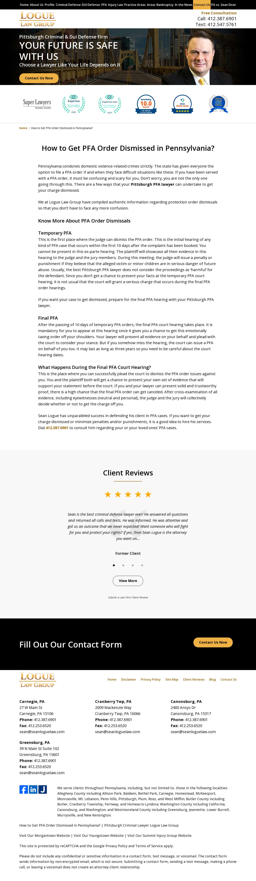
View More (128, 580)
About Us (36, 5)
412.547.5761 (222, 24)
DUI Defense (91, 5)
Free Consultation (219, 12)
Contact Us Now (39, 78)
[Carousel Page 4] (142, 565)
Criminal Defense (68, 5)
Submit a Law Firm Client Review (128, 597)
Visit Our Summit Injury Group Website (159, 835)
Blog (212, 679)
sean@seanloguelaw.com (41, 731)
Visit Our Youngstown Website (99, 835)
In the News (183, 5)
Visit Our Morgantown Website (44, 835)
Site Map (171, 679)
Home (24, 5)
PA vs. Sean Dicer (223, 5)
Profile (49, 5)
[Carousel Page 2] (123, 565)
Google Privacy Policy (110, 846)
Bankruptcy (165, 5)
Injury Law (115, 5)
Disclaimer (128, 679)
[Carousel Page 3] (132, 565)
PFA (104, 5)
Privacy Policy (151, 679)
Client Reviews (194, 679)
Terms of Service (149, 846)
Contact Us (202, 5)
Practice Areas (135, 5)
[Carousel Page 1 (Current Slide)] (114, 565)
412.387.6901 (222, 18)
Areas (151, 5)
